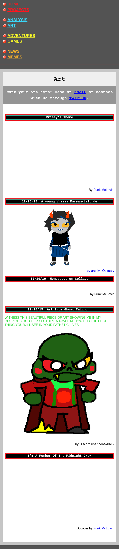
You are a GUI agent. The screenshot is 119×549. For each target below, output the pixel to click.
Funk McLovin (103, 190)
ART (11, 25)
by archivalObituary (100, 270)
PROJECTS (18, 9)
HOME (13, 4)
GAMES (14, 41)
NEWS (13, 51)
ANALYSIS (17, 20)
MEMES (14, 57)
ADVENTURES (21, 35)
